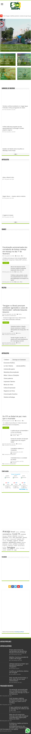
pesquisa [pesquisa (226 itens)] (18, 542)
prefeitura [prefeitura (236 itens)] (15, 544)
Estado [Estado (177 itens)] (10, 537)
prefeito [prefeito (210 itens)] (10, 544)
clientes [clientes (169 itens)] (17, 532)
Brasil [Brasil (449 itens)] (13, 532)
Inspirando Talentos (9, 381)
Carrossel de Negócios (8, 88)
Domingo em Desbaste (19, 359)
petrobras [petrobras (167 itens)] (23, 542)
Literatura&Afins (20, 366)
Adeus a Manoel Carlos (8, 177)
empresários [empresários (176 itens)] (21, 536)
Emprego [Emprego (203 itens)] (10, 536)
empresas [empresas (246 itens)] (14, 536)
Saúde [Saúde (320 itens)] (4, 548)
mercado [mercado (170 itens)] (4, 540)
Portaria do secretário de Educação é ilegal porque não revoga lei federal (19, 440)
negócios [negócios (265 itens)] (15, 540)
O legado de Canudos (8, 215)
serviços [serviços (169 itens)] (17, 548)
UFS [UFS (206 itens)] (12, 550)
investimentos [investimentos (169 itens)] (13, 539)
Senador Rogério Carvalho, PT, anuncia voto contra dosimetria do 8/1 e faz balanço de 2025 (19, 339)
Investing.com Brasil (19, 631)
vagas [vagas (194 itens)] (15, 550)
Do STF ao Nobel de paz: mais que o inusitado (14, 417)
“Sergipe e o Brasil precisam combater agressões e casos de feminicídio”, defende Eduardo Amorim (15, 309)
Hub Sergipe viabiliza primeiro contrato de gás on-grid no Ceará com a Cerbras (18, 701)
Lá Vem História (8, 366)
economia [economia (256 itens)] (23, 534)
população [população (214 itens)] (5, 544)
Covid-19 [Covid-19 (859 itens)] (16, 534)
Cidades (4, 229)
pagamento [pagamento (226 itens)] (5, 542)
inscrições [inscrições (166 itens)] (7, 539)
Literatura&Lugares (9, 369)
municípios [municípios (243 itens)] (9, 540)
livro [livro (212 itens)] (23, 539)
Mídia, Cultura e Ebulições (11, 375)
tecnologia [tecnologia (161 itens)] (22, 548)
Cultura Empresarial (9, 387)
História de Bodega (9, 397)
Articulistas (5, 160)
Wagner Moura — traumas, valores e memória (14, 196)
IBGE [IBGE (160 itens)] (3, 539)
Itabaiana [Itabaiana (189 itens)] (19, 539)
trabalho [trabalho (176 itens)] (4, 550)
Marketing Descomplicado (11, 372)
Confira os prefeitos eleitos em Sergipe (18, 671)
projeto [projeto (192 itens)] (15, 545)
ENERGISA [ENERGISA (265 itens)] (5, 537)
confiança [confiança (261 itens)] (22, 532)
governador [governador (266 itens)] (19, 537)
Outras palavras (8, 378)
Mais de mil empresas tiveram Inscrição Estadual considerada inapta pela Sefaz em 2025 (7, 73)
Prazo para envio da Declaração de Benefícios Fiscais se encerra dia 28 (18, 651)
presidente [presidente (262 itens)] (21, 544)
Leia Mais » (5, 262)
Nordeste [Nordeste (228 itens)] (21, 540)
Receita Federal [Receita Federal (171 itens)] (21, 545)
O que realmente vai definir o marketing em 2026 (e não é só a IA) (19, 708)
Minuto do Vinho (8, 384)
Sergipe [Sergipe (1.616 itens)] (11, 547)
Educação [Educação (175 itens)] (5, 536)
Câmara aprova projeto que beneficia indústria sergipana (18, 665)
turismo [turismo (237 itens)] (9, 550)
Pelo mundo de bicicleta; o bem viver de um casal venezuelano (18, 679)
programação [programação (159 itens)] (10, 545)
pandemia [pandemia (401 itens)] (12, 542)
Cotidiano (6, 359)
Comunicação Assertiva (10, 394)
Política (4, 288)
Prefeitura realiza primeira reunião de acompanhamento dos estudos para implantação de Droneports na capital (24, 71)
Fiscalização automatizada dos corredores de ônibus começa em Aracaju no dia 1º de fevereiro (15, 250)
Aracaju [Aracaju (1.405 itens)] (6, 531)
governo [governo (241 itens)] (25, 537)
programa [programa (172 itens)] (5, 545)
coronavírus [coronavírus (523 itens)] (7, 534)
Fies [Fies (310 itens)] (14, 537)
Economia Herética (9, 363)
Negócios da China (9, 391)
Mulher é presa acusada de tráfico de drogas (18, 657)
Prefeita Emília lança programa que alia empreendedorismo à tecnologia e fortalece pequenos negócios (13, 128)
